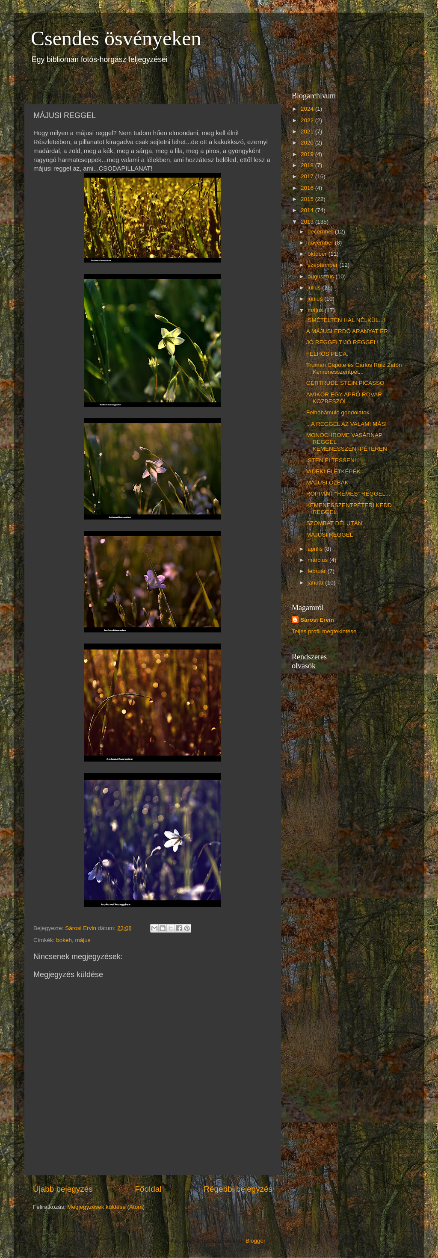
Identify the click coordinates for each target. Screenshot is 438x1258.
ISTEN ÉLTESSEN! (331, 460)
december (321, 231)
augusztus (321, 276)
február (318, 571)
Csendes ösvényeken (116, 38)
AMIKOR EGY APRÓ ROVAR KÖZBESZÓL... (344, 398)
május (83, 940)
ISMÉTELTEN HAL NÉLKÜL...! (345, 320)
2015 (308, 199)
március (318, 560)
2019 (308, 154)
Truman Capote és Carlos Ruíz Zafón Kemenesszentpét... (354, 368)
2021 (308, 131)
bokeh (64, 940)
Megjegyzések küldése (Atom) (106, 1207)
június (316, 298)
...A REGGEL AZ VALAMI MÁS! (346, 424)
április (316, 549)
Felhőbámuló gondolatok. (338, 412)
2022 (308, 120)
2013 (308, 222)
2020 (308, 142)
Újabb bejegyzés (63, 1188)
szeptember (323, 265)
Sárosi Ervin (317, 620)
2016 (308, 188)
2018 (308, 165)
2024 (308, 109)
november (321, 242)
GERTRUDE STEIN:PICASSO (345, 383)
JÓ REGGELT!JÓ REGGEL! (342, 342)
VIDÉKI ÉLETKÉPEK (333, 471)
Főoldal (148, 1188)
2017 (308, 176)
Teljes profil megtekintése (324, 631)
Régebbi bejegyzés (238, 1188)
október (318, 254)
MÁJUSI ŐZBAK (327, 482)
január (316, 582)
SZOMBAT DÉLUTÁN (334, 523)
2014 (308, 210)
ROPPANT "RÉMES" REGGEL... (348, 493)
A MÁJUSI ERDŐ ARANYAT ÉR (347, 331)
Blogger (255, 1240)
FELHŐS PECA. (327, 354)
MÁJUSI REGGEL (329, 535)
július (315, 287)
